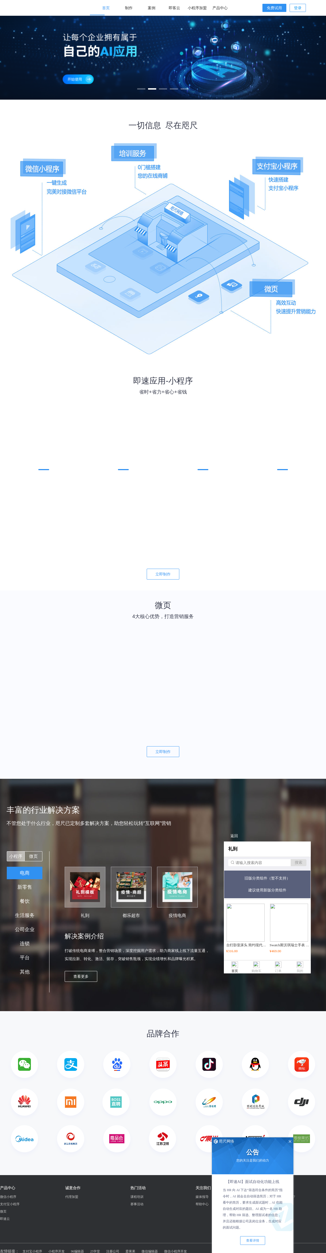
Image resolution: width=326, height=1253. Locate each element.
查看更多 (81, 976)
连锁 (25, 943)
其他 (25, 971)
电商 (25, 873)
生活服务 (25, 915)
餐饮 (25, 901)
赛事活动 (136, 1204)
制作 (129, 8)
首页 (106, 8)
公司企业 (25, 929)
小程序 (15, 856)
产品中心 (220, 8)
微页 (33, 856)
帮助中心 (202, 1204)
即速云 (5, 1219)
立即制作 (163, 574)
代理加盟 (71, 1197)
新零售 (24, 887)
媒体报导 (202, 1197)
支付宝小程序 (10, 1204)
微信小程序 (8, 1197)
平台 (25, 957)
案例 (151, 8)
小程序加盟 (197, 8)
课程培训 (136, 1197)
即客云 (174, 8)
